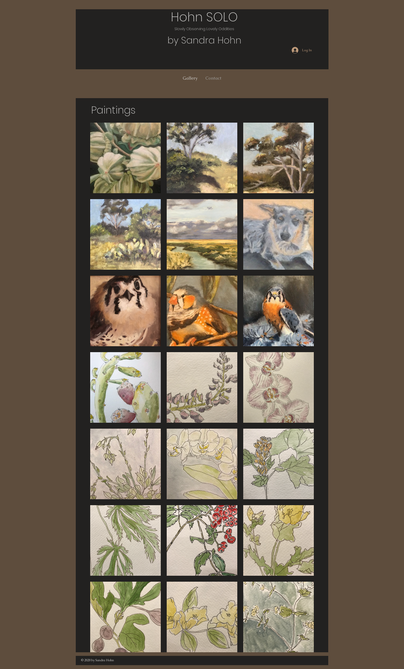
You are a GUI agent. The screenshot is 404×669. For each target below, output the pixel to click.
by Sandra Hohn (204, 40)
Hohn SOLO (204, 17)
